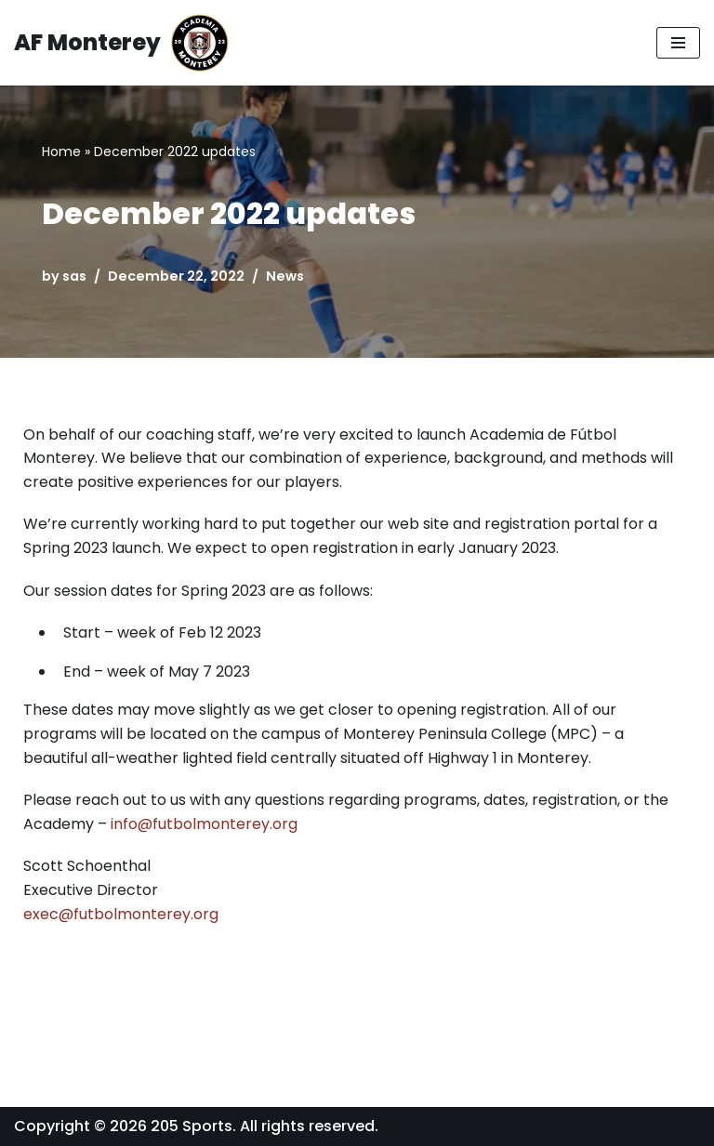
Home (61, 151)
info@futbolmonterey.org (204, 824)
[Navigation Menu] (678, 43)
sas (74, 276)
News (285, 276)
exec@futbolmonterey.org (120, 914)
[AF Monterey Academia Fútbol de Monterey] (122, 42)
